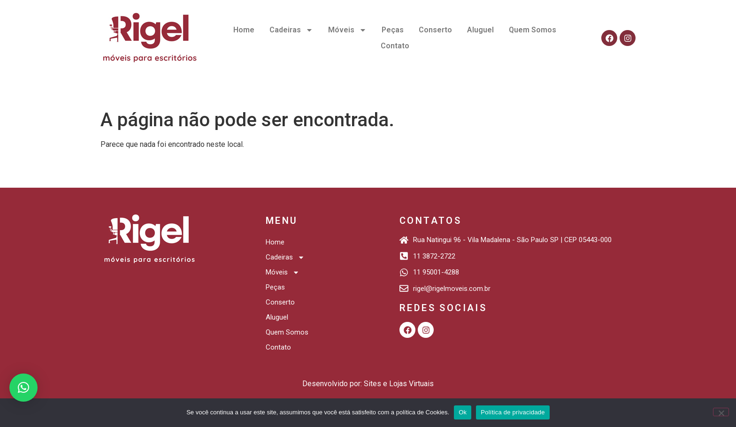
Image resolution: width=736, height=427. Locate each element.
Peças (393, 29)
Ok (463, 412)
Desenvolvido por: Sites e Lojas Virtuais (368, 383)
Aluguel (480, 29)
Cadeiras (291, 30)
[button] (23, 388)
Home (243, 29)
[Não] (721, 412)
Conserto (435, 29)
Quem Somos (532, 29)
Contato (395, 45)
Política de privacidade (513, 412)
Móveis (347, 30)
